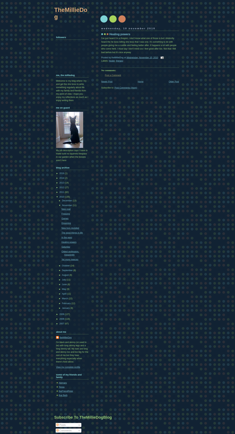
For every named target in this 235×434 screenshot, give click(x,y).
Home (141, 81)
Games (65, 218)
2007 (62, 323)
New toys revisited (70, 228)
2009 (62, 314)
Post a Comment (113, 75)
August (65, 275)
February (66, 303)
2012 (62, 187)
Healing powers (119, 34)
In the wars (66, 237)
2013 (62, 183)
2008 (62, 319)
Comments (64, 430)
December (67, 200)
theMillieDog (66, 337)
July (64, 279)
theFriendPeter (66, 391)
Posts (61, 425)
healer (112, 61)
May (64, 289)
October (66, 265)
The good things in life (72, 233)
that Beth (63, 395)
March (65, 298)
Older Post (174, 81)
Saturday (65, 247)
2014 (62, 178)
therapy (119, 61)
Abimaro (63, 383)
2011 (62, 192)
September (67, 270)
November (67, 205)
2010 (62, 197)
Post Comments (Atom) (126, 88)
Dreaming (66, 223)
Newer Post (106, 81)
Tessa (61, 387)
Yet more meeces (69, 259)
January (66, 308)
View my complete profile (68, 367)
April (64, 294)
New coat (65, 209)
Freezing (65, 214)
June (64, 284)
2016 (62, 173)
